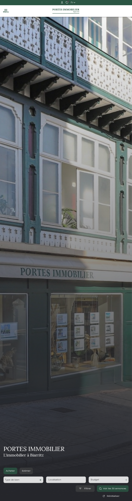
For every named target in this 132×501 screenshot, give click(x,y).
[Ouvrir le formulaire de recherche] (85, 496)
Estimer (26, 478)
